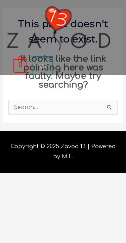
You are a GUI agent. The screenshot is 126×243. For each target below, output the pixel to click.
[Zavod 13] (58, 28)
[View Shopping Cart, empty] (19, 65)
